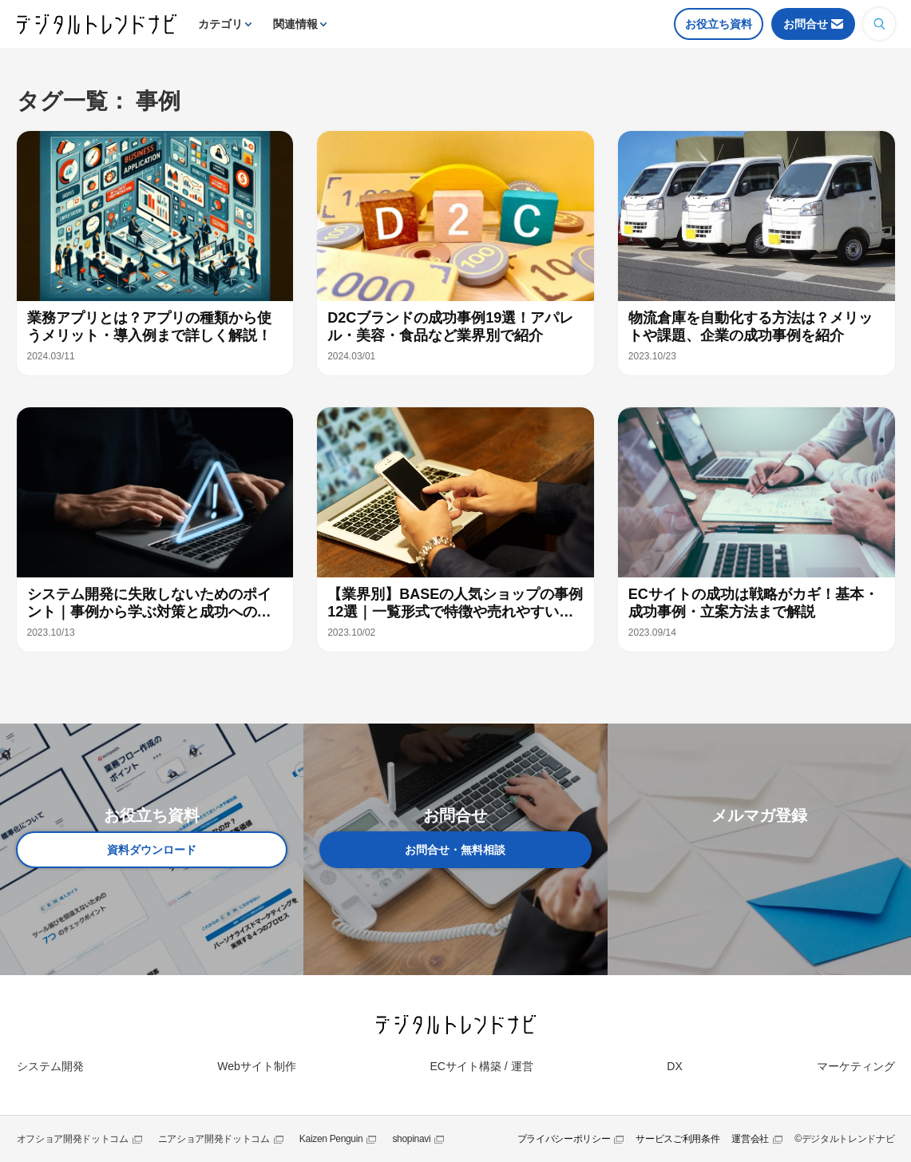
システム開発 (50, 1066)
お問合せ (805, 24)
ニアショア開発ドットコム (214, 1138)
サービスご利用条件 (677, 1138)
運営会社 (750, 1138)
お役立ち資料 (718, 24)
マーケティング (856, 1066)
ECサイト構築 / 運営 (481, 1066)
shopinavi (411, 1138)
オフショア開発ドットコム (73, 1138)
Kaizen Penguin (331, 1138)
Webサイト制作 (256, 1066)
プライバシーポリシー (564, 1138)
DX (674, 1066)
